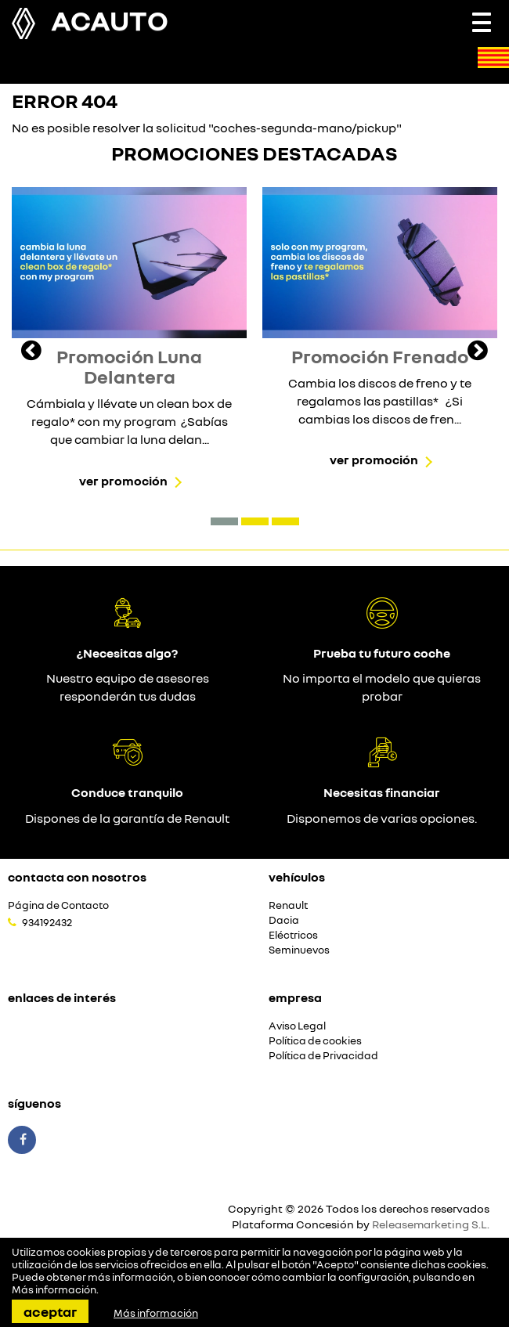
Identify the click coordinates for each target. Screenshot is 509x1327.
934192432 (47, 922)
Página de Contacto (58, 905)
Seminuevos (299, 950)
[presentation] (31, 352)
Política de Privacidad (323, 1056)
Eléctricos (293, 935)
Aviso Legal (297, 1026)
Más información (54, 1289)
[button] (224, 521)
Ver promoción (123, 481)
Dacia (284, 920)
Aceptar (50, 1311)
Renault (288, 905)
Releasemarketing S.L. (430, 1224)
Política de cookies (315, 1041)
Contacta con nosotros (77, 877)
